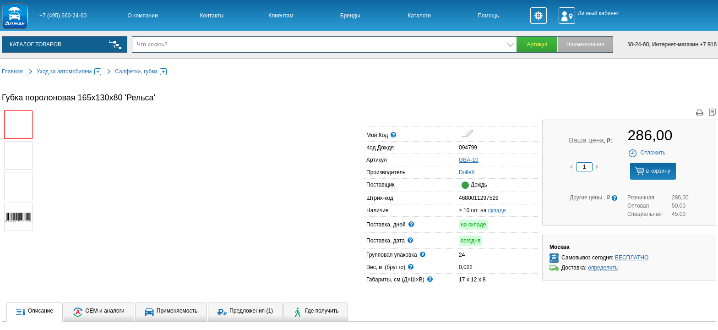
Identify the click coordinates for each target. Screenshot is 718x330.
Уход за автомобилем (69, 71)
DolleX (461, 172)
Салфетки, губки (141, 71)
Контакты (212, 15)
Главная (12, 71)
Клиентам (280, 15)
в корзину (652, 171)
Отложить (647, 152)
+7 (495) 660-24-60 (63, 15)
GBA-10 (469, 160)
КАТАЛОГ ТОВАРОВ (35, 44)
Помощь (488, 15)
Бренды (350, 15)
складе (497, 210)
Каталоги (419, 15)
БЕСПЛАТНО (631, 257)
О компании (142, 15)
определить (603, 267)
